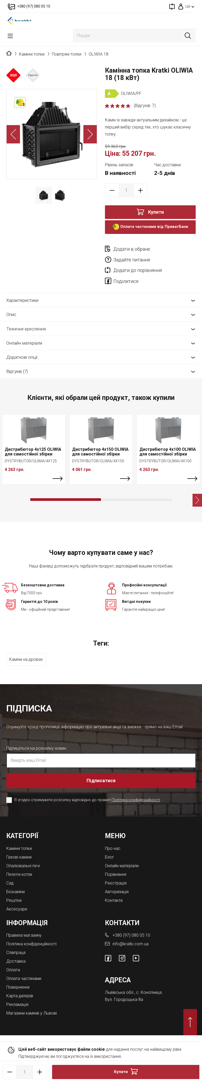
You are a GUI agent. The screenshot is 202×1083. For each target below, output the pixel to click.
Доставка (16, 961)
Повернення (17, 987)
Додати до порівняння (137, 270)
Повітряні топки (66, 54)
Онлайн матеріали (24, 343)
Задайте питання (131, 259)
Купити (156, 212)
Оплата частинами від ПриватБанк (150, 227)
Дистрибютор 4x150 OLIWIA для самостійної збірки (100, 452)
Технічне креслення (26, 328)
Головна (9, 53)
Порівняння (115, 874)
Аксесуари (16, 909)
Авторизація (117, 891)
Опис (11, 314)
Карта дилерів (19, 995)
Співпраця (16, 952)
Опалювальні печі (23, 865)
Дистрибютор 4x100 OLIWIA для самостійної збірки (167, 452)
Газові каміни (19, 857)
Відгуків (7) (17, 371)
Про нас (112, 848)
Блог (109, 857)
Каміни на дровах (26, 659)
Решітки (14, 900)
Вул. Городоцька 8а (124, 999)
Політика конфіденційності (136, 799)
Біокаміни (15, 891)
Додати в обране (131, 249)
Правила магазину (24, 935)
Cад (10, 883)
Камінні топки (31, 54)
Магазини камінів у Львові (31, 1013)
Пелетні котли (19, 874)
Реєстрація (116, 883)
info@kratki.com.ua (131, 943)
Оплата (13, 969)
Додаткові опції (21, 357)
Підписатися (101, 780)
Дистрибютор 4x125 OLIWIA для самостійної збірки (33, 452)
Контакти (114, 900)
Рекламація (17, 1004)
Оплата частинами (23, 978)
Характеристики (22, 300)
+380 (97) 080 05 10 (131, 935)
